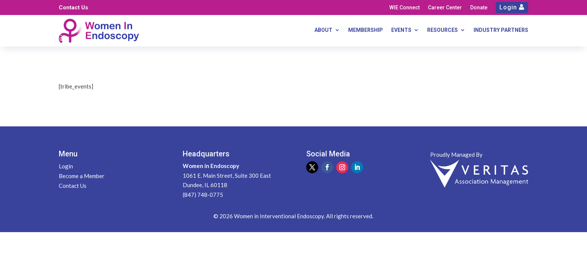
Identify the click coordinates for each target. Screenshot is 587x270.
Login (508, 7)
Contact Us (73, 7)
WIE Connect (404, 7)
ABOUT (323, 30)
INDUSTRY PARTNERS (501, 30)
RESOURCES (442, 30)
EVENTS (401, 30)
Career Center (445, 7)
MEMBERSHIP (365, 30)
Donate (478, 7)
